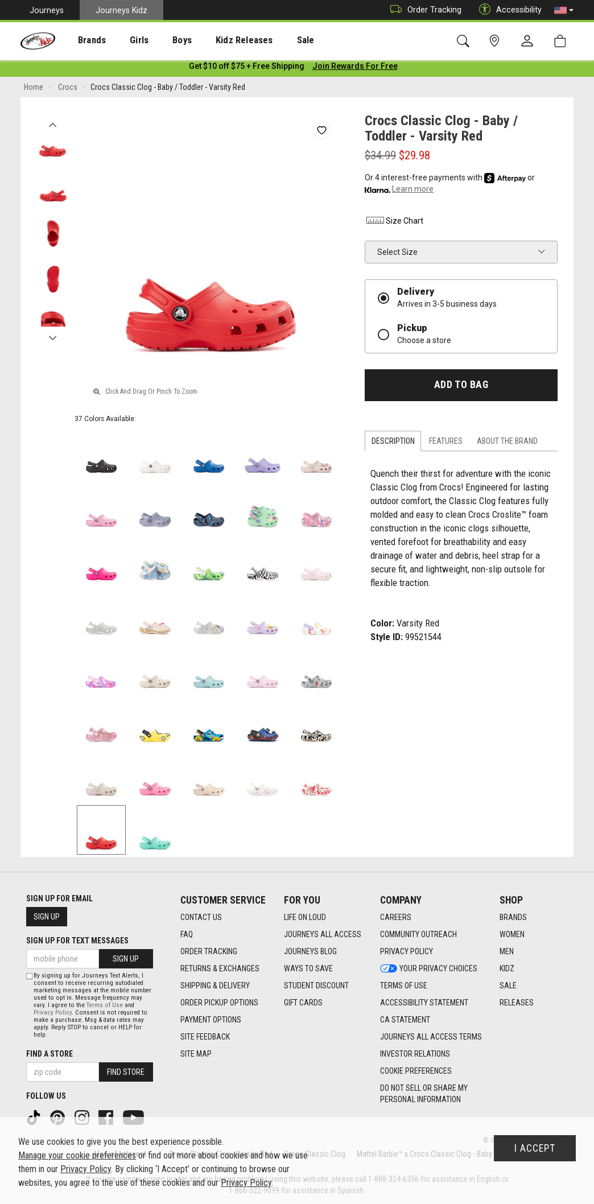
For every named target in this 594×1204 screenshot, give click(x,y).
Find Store (126, 1072)
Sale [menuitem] (272, 40)
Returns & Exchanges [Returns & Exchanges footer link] (219, 968)
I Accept (534, 1148)
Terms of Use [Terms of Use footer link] (403, 985)
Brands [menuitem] (82, 40)
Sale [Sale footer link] (508, 985)
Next (52, 337)
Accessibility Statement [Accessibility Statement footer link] (424, 1002)
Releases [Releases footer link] (517, 1002)
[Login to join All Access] (246, 68)
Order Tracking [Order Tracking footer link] (208, 951)
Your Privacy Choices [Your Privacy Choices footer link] (428, 968)
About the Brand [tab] (507, 443)
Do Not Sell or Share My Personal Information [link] (424, 1093)
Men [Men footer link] (507, 951)
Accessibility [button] (507, 10)
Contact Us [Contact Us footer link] (201, 917)
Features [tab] (446, 443)
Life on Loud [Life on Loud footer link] (305, 917)
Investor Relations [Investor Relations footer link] (415, 1053)
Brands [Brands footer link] (513, 917)
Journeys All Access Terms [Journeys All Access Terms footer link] (431, 1036)
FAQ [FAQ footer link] (186, 934)
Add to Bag (461, 387)
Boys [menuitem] (161, 40)
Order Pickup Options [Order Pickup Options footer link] (219, 1002)
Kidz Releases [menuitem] (217, 40)
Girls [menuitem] (124, 40)
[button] (564, 10)
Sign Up (47, 916)
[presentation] (83, 40)
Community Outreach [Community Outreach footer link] (418, 934)
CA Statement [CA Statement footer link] (405, 1019)
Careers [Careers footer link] (395, 917)
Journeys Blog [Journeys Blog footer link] (310, 951)
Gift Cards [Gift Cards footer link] (303, 1002)
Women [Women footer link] (512, 934)
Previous (52, 124)
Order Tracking (423, 10)
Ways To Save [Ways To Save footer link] (308, 968)
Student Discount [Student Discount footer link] (316, 985)
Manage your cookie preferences (77, 1155)
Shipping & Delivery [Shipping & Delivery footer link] (215, 985)
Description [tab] (393, 443)
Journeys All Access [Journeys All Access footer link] (322, 934)
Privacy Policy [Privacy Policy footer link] (406, 951)
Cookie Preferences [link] (416, 1070)
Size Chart (394, 223)
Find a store (49, 1053)
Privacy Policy (53, 1012)
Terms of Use (104, 1005)
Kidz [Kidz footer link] (507, 968)
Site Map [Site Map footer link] (196, 1053)
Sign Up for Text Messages (77, 940)
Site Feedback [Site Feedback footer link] (205, 1036)
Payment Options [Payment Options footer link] (210, 1019)
